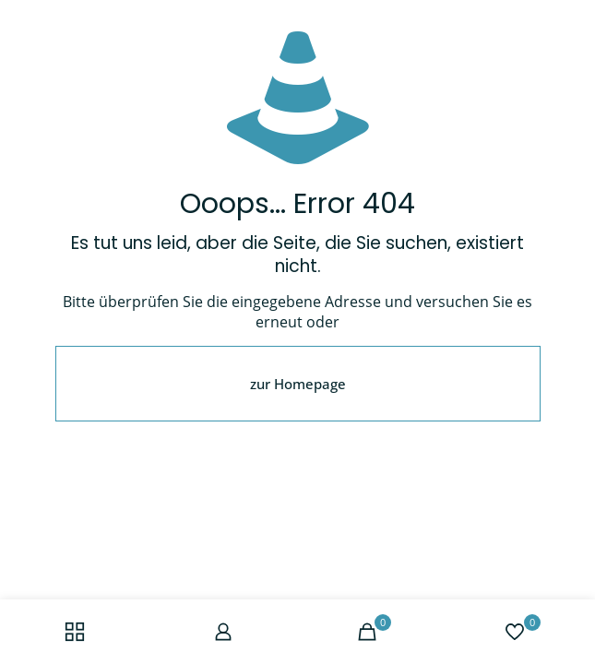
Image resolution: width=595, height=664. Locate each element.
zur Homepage (298, 383)
